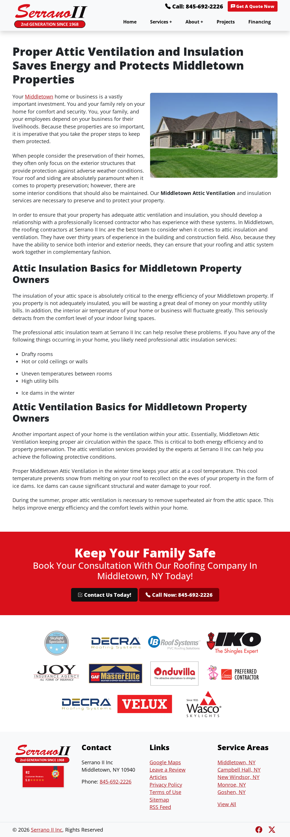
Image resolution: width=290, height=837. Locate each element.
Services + (161, 22)
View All (227, 804)
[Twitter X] (271, 829)
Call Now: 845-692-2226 (179, 594)
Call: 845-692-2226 (194, 6)
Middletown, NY (236, 762)
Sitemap (159, 799)
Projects (226, 22)
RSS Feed (160, 807)
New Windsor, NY (238, 777)
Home (130, 22)
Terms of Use (165, 792)
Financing (259, 22)
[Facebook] (259, 829)
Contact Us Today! (104, 594)
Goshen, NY (232, 792)
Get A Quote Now (252, 6)
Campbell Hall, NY (239, 769)
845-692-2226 (115, 781)
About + (194, 22)
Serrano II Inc (46, 829)
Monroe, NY (232, 784)
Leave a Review (167, 769)
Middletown (39, 96)
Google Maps (165, 762)
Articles (158, 777)
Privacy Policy (166, 784)
